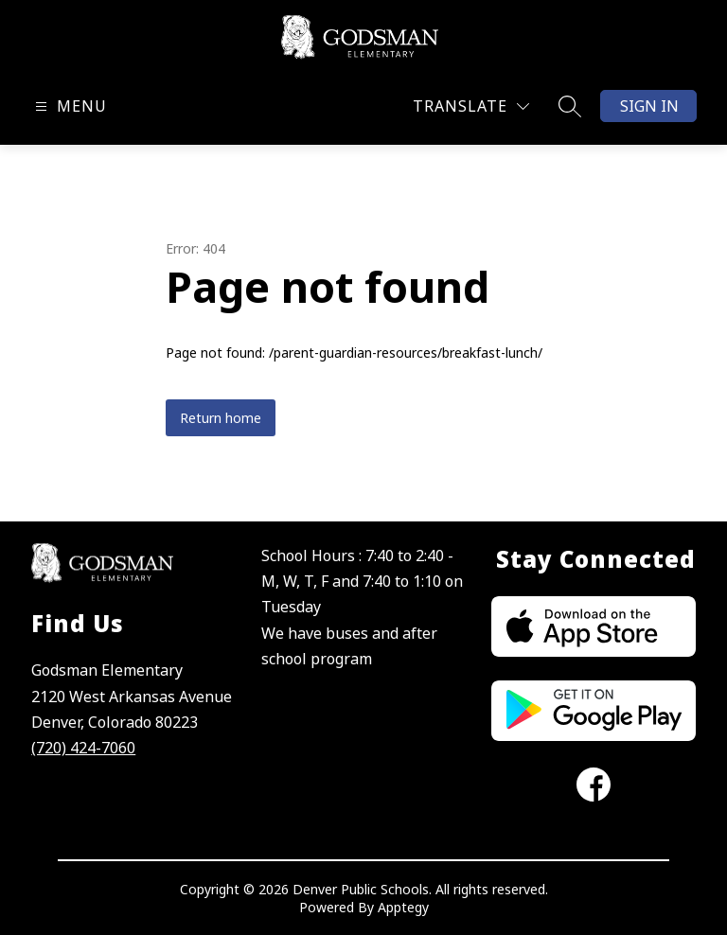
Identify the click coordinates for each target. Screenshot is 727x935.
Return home (220, 418)
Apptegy (403, 907)
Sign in (649, 106)
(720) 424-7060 (83, 747)
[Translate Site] (471, 106)
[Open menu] (68, 106)
